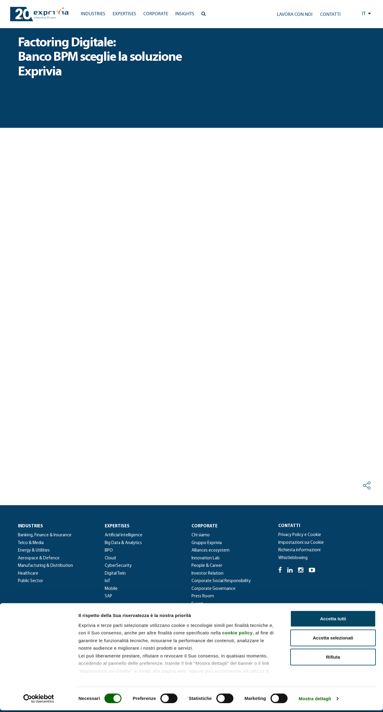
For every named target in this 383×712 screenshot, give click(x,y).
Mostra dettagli (315, 700)
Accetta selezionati (333, 639)
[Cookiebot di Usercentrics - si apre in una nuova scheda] (39, 700)
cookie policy (237, 634)
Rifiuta (333, 658)
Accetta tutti (333, 620)
